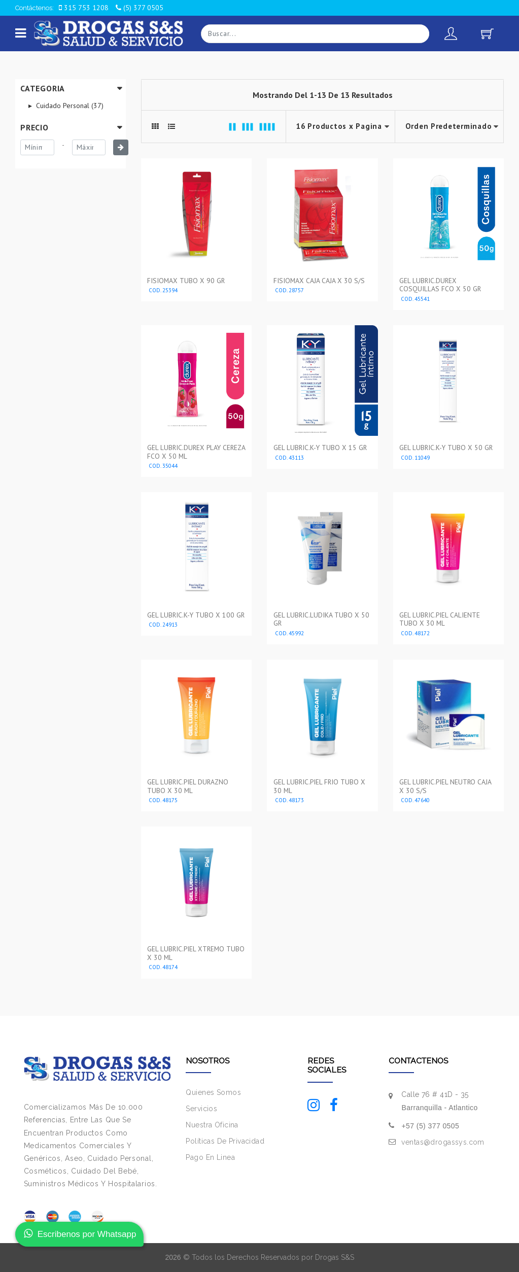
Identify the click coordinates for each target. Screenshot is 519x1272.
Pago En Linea (210, 1157)
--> (449, 126)
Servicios (201, 1109)
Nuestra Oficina (212, 1125)
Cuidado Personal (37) (68, 105)
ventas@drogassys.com (442, 1142)
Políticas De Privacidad (225, 1141)
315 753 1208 (84, 7)
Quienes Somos (213, 1092)
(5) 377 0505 (139, 7)
